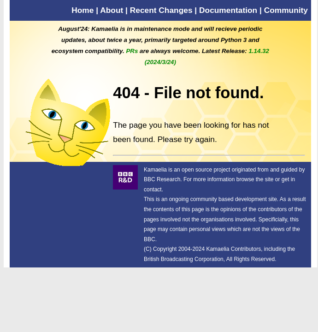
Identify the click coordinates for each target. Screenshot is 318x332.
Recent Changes (161, 10)
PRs (132, 50)
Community (286, 10)
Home (82, 10)
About (111, 10)
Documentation (228, 10)
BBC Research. (163, 179)
